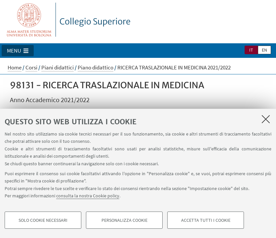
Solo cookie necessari (43, 220)
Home (14, 67)
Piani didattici (57, 67)
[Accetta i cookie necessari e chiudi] (265, 119)
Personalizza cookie (124, 220)
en (264, 50)
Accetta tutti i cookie (205, 220)
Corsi (31, 67)
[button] (18, 50)
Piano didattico (95, 67)
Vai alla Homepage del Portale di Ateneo (29, 20)
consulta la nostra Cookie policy (87, 196)
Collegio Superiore (95, 21)
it (251, 50)
